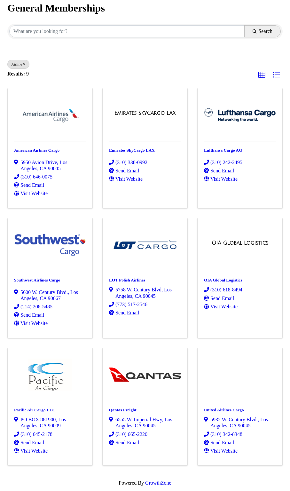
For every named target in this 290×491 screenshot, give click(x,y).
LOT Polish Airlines (127, 280)
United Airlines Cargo (224, 410)
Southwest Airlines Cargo (37, 280)
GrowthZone (158, 483)
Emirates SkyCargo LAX (132, 150)
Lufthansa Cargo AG (223, 150)
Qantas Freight (123, 410)
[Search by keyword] (127, 31)
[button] (261, 75)
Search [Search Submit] (262, 31)
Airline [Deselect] (18, 64)
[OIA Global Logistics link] (240, 243)
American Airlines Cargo (36, 150)
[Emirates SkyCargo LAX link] (145, 113)
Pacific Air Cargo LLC (34, 410)
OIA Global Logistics (223, 280)
